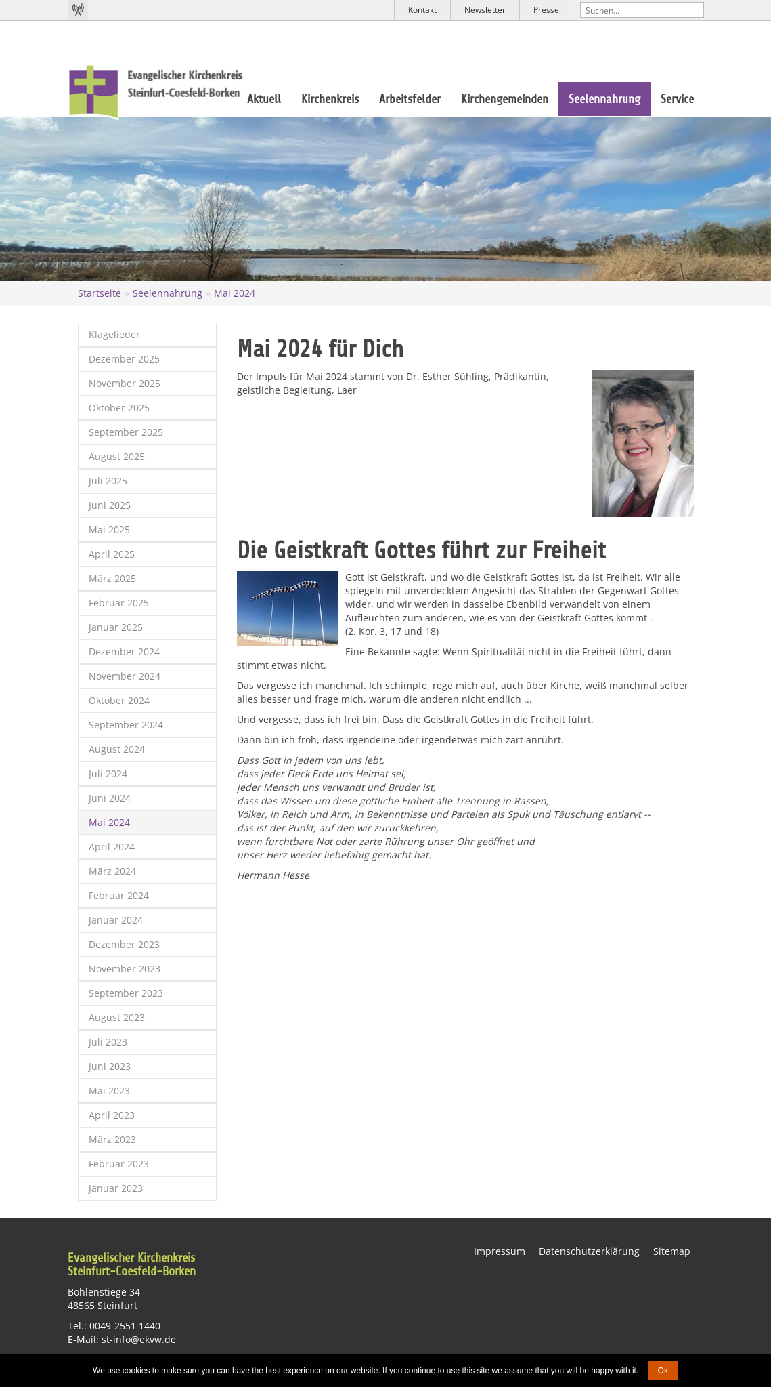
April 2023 (112, 1115)
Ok (663, 1370)
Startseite (99, 293)
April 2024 (112, 846)
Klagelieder (114, 334)
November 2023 (124, 968)
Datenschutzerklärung (589, 1251)
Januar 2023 (116, 1188)
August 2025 (117, 456)
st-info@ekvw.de (139, 1339)
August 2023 (117, 1017)
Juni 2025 (110, 505)
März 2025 (112, 578)
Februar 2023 (119, 1163)
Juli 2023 (108, 1041)
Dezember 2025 (124, 358)
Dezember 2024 (124, 651)
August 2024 (117, 749)
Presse (546, 10)
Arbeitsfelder (410, 99)
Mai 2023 (109, 1090)
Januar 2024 (116, 919)
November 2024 (124, 675)
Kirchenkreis (330, 99)
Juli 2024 (108, 773)
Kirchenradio (78, 10)
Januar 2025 (116, 627)
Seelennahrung (604, 99)
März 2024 (112, 871)
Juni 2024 (110, 797)
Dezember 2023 (124, 944)
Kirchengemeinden (504, 99)
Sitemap (671, 1251)
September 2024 (126, 724)
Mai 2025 (109, 529)
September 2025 (126, 432)
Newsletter (485, 10)
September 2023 (126, 993)
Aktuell (264, 99)
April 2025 (112, 553)
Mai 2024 (234, 293)
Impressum (499, 1251)
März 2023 (112, 1139)
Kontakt (422, 10)
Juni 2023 (110, 1066)
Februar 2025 (119, 602)
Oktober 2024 (119, 700)
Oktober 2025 (119, 407)
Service (677, 99)
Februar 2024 (119, 895)
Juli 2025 (108, 480)
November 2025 (124, 383)
